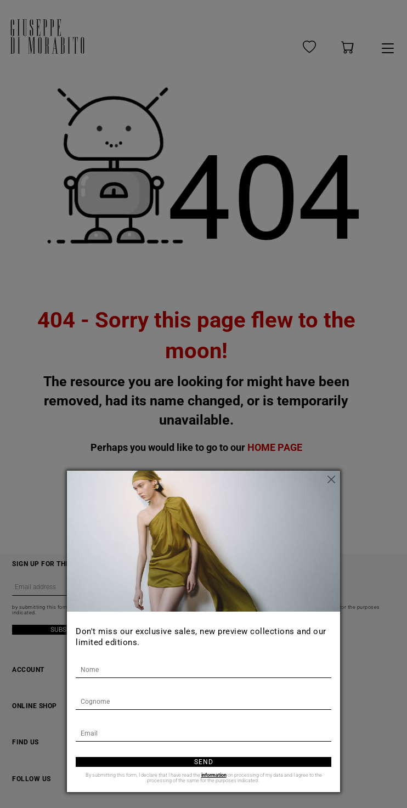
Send (203, 762)
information (214, 775)
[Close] (332, 479)
